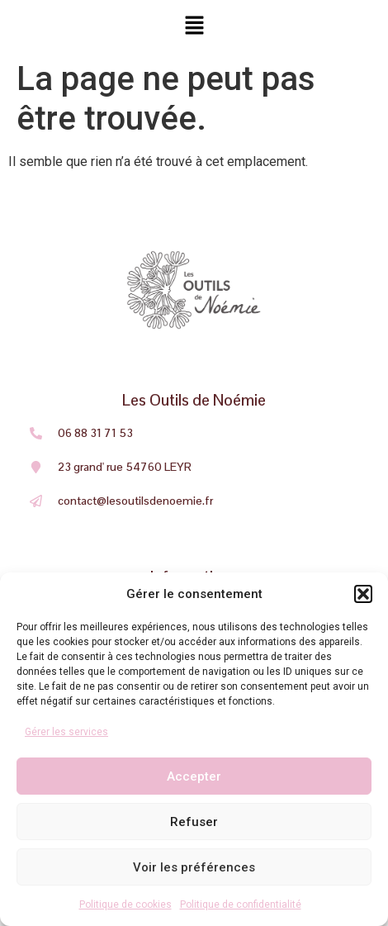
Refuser (194, 821)
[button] (363, 594)
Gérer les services (66, 732)
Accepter (194, 776)
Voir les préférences (194, 867)
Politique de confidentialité (240, 904)
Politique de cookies (125, 904)
